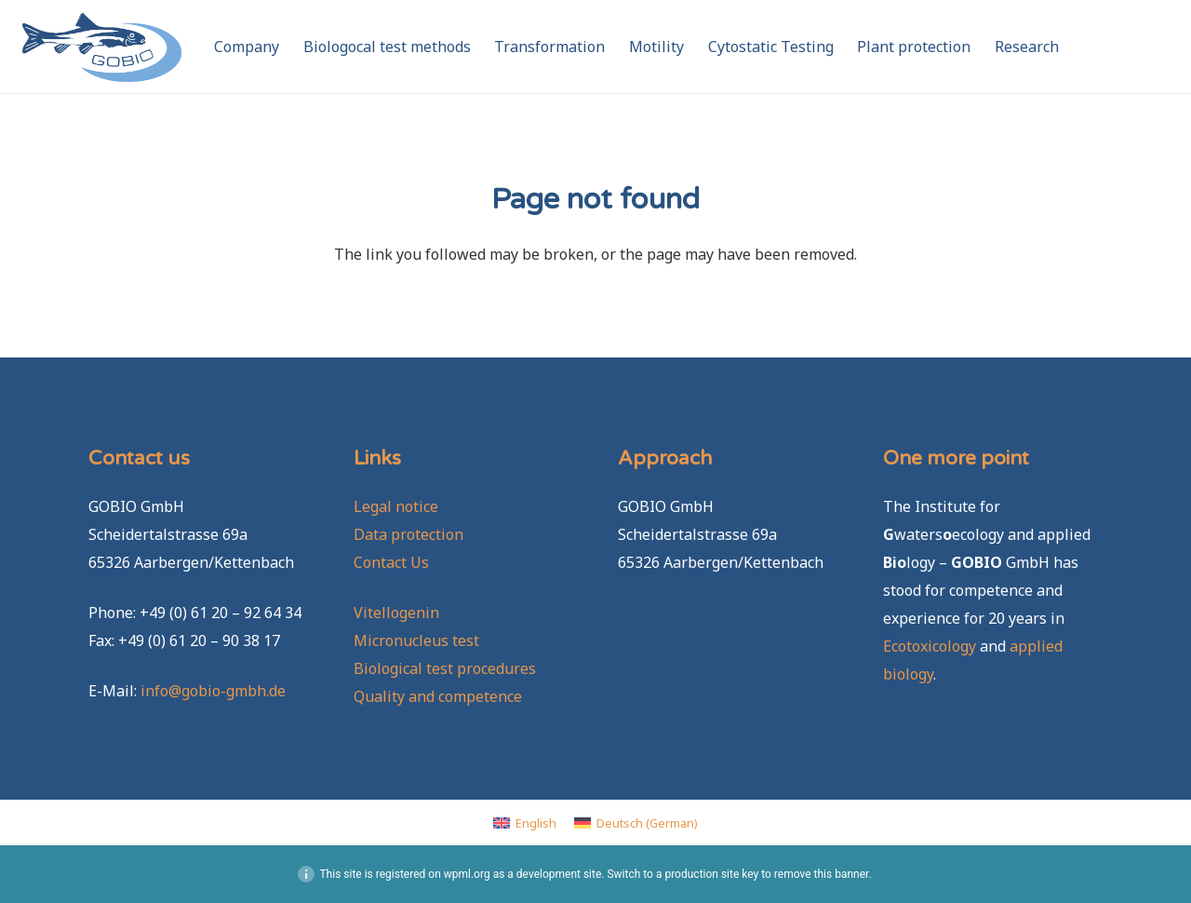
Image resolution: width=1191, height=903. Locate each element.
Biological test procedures (445, 668)
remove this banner (821, 874)
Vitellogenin (396, 612)
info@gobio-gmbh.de (213, 691)
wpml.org (467, 874)
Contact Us (391, 562)
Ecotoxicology (929, 646)
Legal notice (396, 506)
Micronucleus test (416, 640)
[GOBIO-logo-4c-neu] (101, 47)
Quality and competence (438, 696)
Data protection (408, 534)
